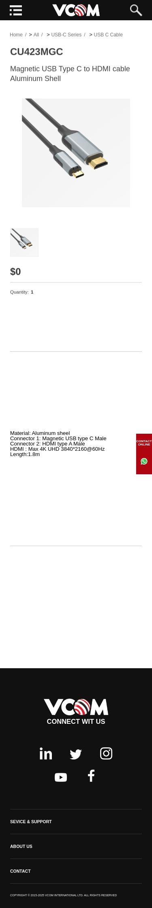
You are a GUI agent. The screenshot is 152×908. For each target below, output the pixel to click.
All (36, 35)
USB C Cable (108, 35)
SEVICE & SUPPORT (31, 821)
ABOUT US (21, 846)
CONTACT (20, 871)
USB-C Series (66, 35)
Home (16, 35)
